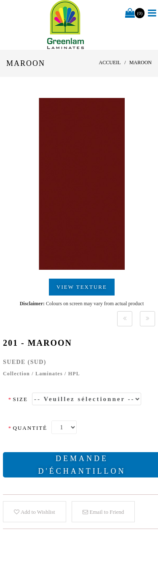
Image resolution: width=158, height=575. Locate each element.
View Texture (81, 287)
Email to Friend (103, 512)
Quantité (27, 428)
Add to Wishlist (34, 512)
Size (18, 399)
